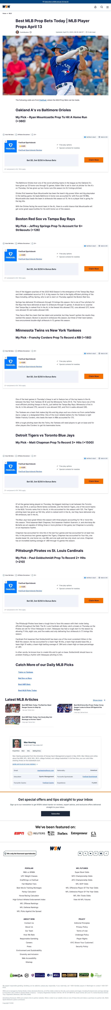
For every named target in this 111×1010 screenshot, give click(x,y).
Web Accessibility (29, 958)
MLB (10, 13)
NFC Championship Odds (82, 876)
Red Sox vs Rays (25, 678)
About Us (29, 927)
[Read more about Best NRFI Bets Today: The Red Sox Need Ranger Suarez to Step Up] (37, 706)
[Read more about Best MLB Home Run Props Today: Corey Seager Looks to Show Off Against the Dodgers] (89, 708)
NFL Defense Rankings (29, 907)
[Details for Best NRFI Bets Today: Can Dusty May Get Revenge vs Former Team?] (12, 721)
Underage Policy (82, 935)
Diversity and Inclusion (29, 954)
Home (4, 13)
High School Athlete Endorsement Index (29, 899)
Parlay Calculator (29, 892)
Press (29, 946)
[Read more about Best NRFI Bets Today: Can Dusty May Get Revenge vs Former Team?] (37, 718)
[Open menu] (107, 7)
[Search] (101, 7)
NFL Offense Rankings (29, 903)
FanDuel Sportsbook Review (30, 150)
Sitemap (29, 962)
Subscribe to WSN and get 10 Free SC (57, 1)
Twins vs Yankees (25, 672)
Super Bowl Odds (82, 872)
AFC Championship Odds (82, 880)
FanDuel (42, 100)
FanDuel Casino (48, 783)
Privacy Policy (82, 927)
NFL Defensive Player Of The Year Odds (82, 892)
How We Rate (29, 935)
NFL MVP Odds (82, 884)
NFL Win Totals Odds (82, 896)
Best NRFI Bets (24, 684)
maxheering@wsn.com (45, 770)
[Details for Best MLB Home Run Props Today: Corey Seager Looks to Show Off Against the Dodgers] (64, 708)
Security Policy (82, 946)
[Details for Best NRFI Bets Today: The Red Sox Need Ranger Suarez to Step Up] (12, 708)
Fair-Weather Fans (29, 884)
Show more (99, 700)
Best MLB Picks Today (27, 690)
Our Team (29, 931)
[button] (107, 7)
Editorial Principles (82, 923)
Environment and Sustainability (29, 950)
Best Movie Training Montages (29, 888)
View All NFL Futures (81, 899)
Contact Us (29, 923)
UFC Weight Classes (29, 876)
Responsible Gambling (29, 939)
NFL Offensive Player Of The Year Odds (82, 888)
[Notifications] (95, 7)
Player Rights (82, 939)
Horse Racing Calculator (29, 896)
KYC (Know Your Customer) (82, 942)
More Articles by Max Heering (25, 764)
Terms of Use (82, 931)
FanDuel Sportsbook (90, 776)
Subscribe (55, 814)
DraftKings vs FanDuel (29, 880)
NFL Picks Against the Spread (29, 911)
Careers (29, 942)
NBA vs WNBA (29, 872)
